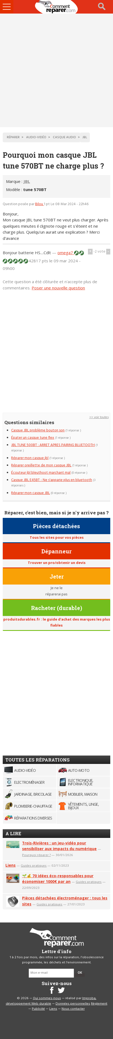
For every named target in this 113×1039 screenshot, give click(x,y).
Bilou (39, 204)
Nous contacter (73, 1009)
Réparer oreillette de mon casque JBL (41, 465)
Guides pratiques (34, 865)
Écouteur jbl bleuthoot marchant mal (41, 473)
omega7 (65, 252)
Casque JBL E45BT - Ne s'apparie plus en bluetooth (51, 480)
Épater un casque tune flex (32, 438)
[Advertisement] (56, 70)
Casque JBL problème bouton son (38, 430)
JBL (26, 181)
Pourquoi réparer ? (36, 855)
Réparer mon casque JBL (30, 493)
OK (80, 973)
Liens (10, 865)
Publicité (38, 1009)
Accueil (56, 7)
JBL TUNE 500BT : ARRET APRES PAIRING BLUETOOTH (53, 445)
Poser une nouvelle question (58, 288)
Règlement (99, 1003)
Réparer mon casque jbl (29, 458)
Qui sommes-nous (47, 998)
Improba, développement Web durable (51, 1001)
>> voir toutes (99, 417)
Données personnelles (73, 1003)
